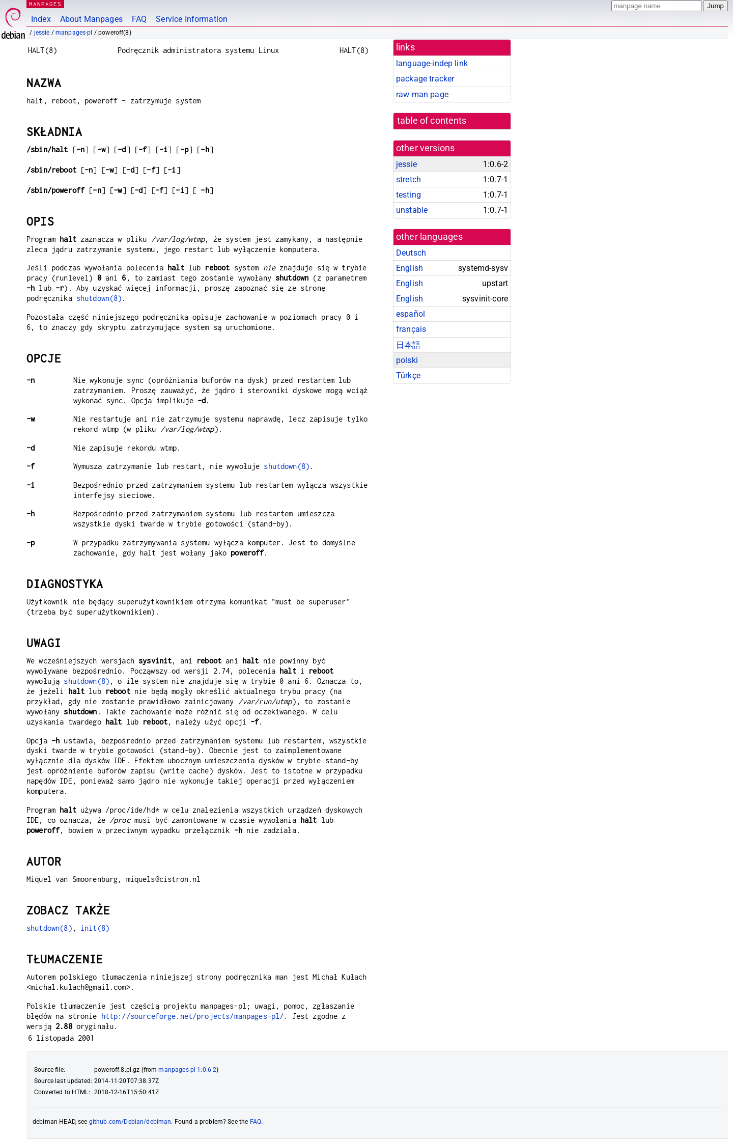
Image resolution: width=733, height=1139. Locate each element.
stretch (408, 179)
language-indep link (432, 63)
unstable (412, 210)
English (409, 268)
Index (41, 19)
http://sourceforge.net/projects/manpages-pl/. (194, 1016)
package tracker (425, 79)
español (410, 314)
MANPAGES (45, 4)
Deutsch (411, 253)
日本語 (408, 345)
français (411, 329)
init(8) (94, 928)
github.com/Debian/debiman (130, 1121)
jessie (42, 32)
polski (407, 360)
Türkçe (408, 375)
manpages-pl (74, 32)
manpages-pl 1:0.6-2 (187, 1069)
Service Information (192, 19)
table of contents (432, 121)
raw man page (422, 94)
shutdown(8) (99, 298)
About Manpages (91, 19)
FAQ (139, 19)
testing (408, 195)
